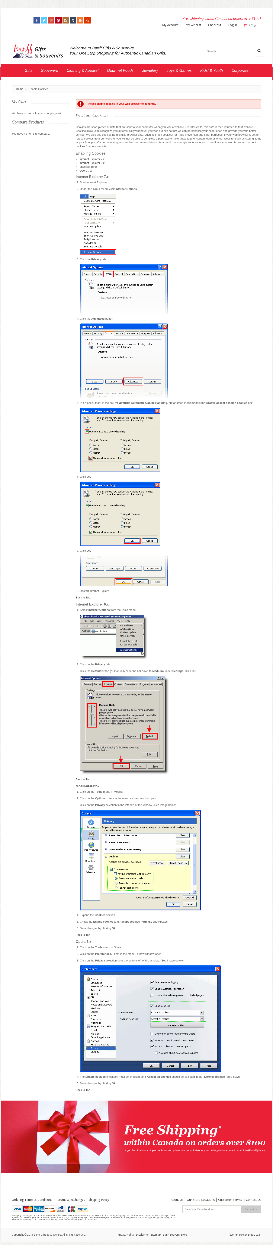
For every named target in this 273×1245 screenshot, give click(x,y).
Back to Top (83, 596)
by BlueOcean (252, 1233)
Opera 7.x (86, 169)
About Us (177, 1198)
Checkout (215, 25)
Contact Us (253, 1198)
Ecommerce (236, 1233)
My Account (171, 25)
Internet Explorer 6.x (92, 161)
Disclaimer (143, 1233)
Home (19, 88)
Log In (233, 25)
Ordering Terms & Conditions (32, 1198)
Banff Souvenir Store (175, 1233)
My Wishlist (194, 25)
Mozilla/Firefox (88, 165)
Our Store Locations (201, 1198)
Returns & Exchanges (70, 1198)
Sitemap (156, 1233)
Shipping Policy (99, 1198)
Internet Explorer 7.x (92, 158)
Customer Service (230, 1198)
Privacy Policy (126, 1233)
